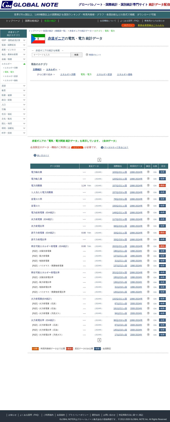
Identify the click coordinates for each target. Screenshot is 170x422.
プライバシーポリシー (78, 415)
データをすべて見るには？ (116, 147)
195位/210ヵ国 (120, 277)
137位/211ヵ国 (120, 256)
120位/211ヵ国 (119, 179)
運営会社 (96, 415)
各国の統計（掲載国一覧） (55, 31)
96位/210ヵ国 (120, 320)
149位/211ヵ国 (119, 212)
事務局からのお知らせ (154, 21)
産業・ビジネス (9, 50)
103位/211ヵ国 (119, 172)
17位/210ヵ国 (121, 335)
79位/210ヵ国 (120, 199)
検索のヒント (95, 55)
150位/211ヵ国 (119, 206)
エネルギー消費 (68, 74)
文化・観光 (7, 119)
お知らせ (12, 415)
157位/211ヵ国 (119, 185)
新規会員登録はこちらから (151, 25)
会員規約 (61, 415)
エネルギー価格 (124, 74)
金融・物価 (7, 59)
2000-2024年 (136, 303)
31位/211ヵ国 (121, 261)
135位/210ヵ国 (120, 292)
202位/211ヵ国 (119, 246)
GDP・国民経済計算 (11, 40)
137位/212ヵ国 (120, 265)
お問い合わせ (109, 415)
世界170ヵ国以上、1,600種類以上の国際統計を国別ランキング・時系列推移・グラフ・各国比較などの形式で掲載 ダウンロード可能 (85, 14)
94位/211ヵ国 (121, 313)
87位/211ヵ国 (121, 303)
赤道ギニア (56, 38)
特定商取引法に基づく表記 (131, 415)
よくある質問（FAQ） (130, 21)
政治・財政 (7, 100)
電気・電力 (9, 72)
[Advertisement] (62, 109)
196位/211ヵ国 (120, 251)
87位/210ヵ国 (121, 325)
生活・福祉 (7, 114)
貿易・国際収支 (9, 45)
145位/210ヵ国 (120, 330)
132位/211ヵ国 (119, 299)
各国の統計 (50, 20)
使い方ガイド (43, 155)
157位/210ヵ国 (119, 192)
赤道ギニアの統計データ (81, 31)
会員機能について (108, 21)
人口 (4, 104)
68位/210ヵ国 (120, 226)
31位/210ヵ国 (121, 287)
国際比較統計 (32, 20)
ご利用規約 (48, 415)
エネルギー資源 (104, 74)
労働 (4, 109)
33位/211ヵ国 (120, 232)
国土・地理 (7, 123)
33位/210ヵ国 (120, 239)
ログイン (128, 25)
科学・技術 (7, 133)
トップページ (13, 20)
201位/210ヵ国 (119, 272)
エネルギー (51, 69)
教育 (4, 90)
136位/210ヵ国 (120, 282)
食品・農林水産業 (10, 54)
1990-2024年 (136, 172)
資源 (4, 86)
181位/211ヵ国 (120, 308)
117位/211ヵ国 (119, 219)
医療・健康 (7, 95)
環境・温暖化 (8, 128)
